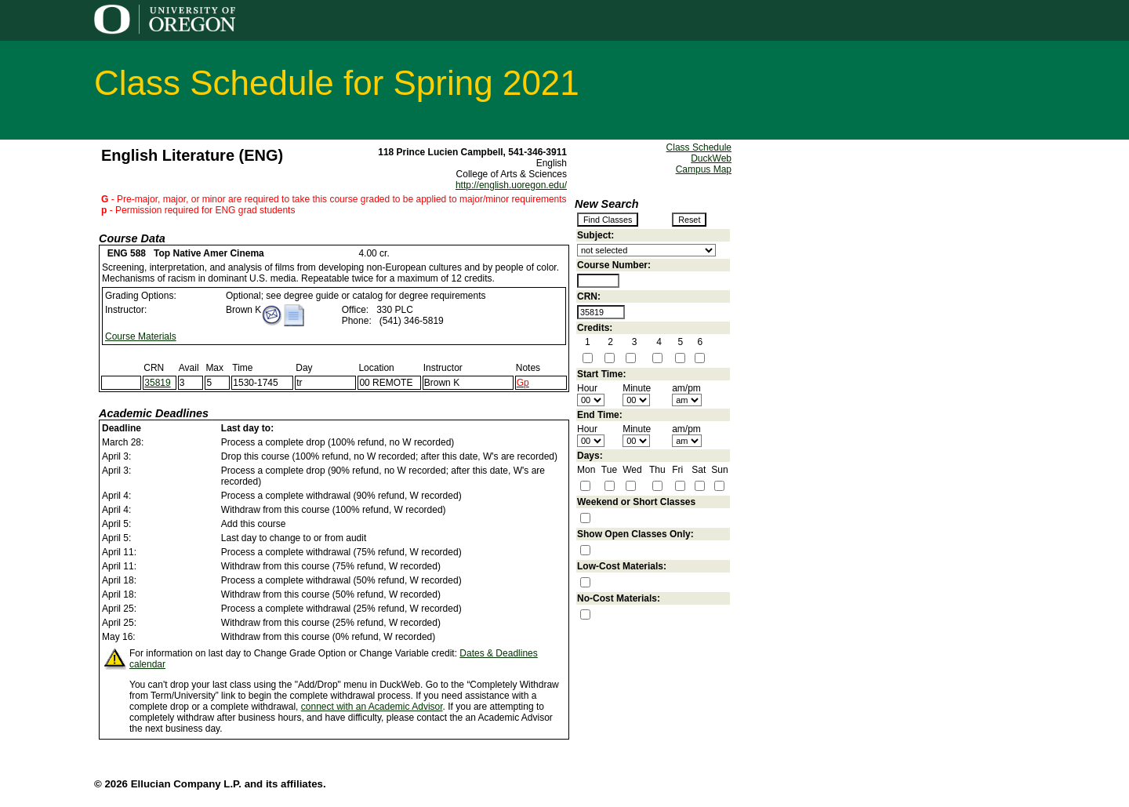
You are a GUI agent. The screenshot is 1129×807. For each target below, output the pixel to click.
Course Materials (140, 336)
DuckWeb (711, 158)
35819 (157, 382)
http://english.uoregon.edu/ (511, 185)
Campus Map (703, 169)
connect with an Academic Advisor (372, 706)
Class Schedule (698, 147)
